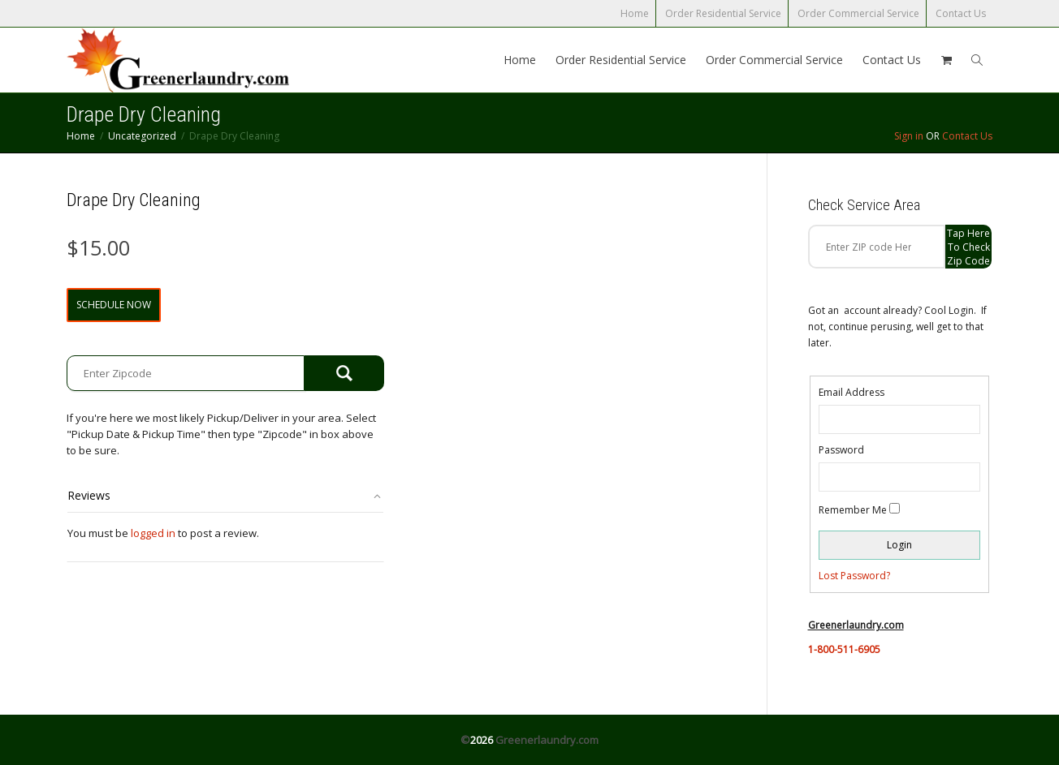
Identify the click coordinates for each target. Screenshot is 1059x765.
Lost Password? (854, 575)
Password (841, 450)
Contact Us (961, 13)
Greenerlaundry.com (547, 740)
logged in (153, 533)
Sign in (908, 136)
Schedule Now (113, 305)
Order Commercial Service (858, 13)
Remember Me (853, 510)
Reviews (88, 495)
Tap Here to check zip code (968, 247)
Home (634, 13)
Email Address (851, 392)
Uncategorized (142, 136)
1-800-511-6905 (844, 649)
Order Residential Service (723, 13)
